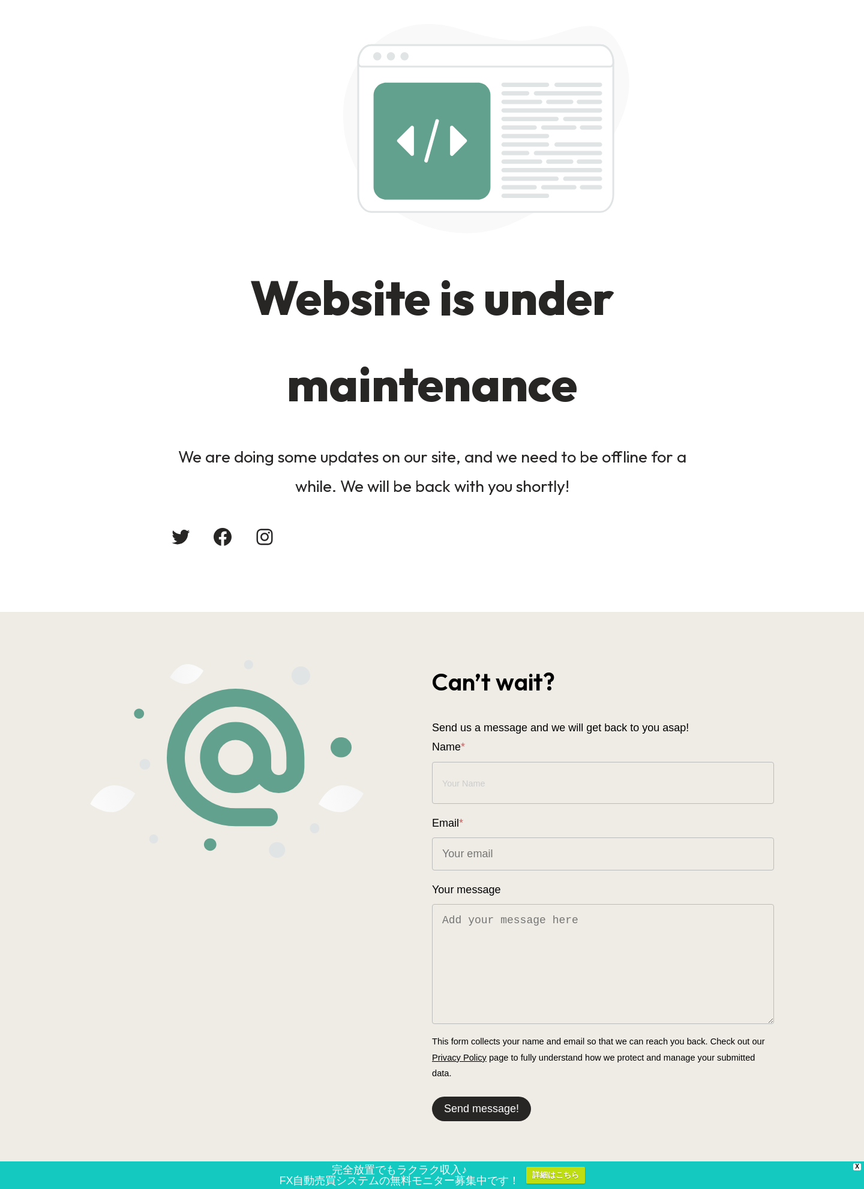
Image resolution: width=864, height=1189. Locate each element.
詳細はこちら (555, 1176)
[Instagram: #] (264, 537)
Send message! (481, 1109)
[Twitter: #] (180, 537)
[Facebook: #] (222, 537)
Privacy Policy (459, 1057)
